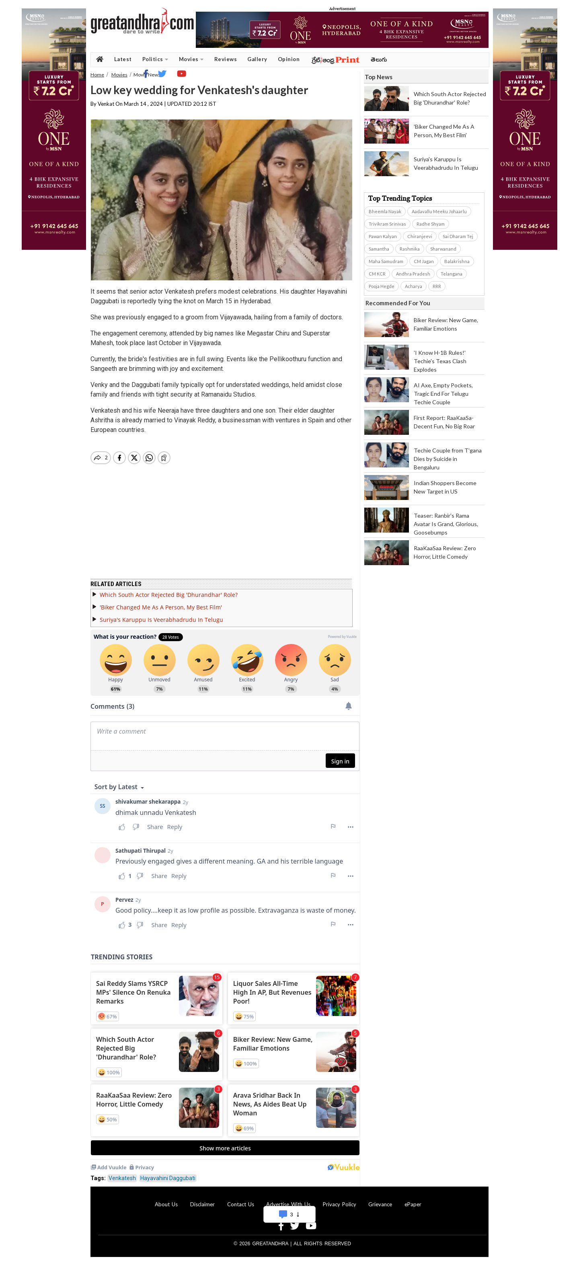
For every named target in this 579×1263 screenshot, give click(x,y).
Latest (123, 59)
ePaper (412, 1204)
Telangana (451, 273)
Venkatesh (122, 1178)
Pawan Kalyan (383, 236)
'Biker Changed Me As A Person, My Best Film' (161, 607)
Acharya (413, 286)
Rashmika (410, 248)
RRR (437, 286)
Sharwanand (443, 248)
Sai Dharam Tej (458, 236)
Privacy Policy (339, 1204)
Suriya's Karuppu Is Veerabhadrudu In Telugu (161, 619)
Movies (191, 59)
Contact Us (240, 1204)
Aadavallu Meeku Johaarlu (439, 211)
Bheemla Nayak (385, 211)
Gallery (257, 59)
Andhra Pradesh (413, 273)
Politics (155, 59)
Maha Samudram (386, 261)
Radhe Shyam (431, 223)
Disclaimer (202, 1204)
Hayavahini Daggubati (167, 1178)
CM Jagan (424, 261)
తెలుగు (379, 59)
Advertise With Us (288, 1204)
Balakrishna (457, 261)
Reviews (225, 59)
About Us (166, 1204)
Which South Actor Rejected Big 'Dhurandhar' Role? (169, 595)
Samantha (379, 248)
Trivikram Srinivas (387, 223)
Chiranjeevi (419, 236)
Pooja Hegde (381, 286)
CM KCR (377, 273)
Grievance (380, 1204)
